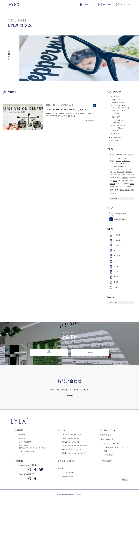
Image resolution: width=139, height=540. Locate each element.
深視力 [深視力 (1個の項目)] (132, 180)
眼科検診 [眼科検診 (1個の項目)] (126, 183)
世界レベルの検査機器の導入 (71, 466)
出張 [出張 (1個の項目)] (119, 174)
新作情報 (115, 122)
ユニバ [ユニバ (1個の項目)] (111, 174)
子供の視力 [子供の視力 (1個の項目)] (113, 177)
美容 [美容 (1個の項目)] (117, 186)
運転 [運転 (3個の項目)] (132, 190)
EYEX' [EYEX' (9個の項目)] (130, 155)
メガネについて (67, 105)
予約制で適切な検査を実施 (71, 470)
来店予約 (61, 500)
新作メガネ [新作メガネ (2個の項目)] (125, 180)
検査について (116, 100)
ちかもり (114, 256)
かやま (114, 276)
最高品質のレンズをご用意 (71, 474)
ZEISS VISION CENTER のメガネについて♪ (66, 110)
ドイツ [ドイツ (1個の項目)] (125, 163)
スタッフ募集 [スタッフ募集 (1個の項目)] (113, 163)
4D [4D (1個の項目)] (110, 154)
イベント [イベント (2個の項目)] (112, 161)
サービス (61, 462)
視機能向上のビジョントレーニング (74, 485)
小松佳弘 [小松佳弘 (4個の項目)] (124, 177)
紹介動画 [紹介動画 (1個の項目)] (112, 186)
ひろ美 (114, 245)
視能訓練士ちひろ (117, 240)
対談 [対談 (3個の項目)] (118, 177)
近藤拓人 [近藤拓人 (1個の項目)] (127, 190)
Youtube (114, 133)
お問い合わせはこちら (69, 423)
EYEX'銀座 (115, 219)
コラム (113, 97)
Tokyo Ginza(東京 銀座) (27, 506)
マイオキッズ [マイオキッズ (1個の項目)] (120, 172)
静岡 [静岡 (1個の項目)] (111, 193)
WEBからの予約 (67, 508)
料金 (105, 483)
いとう (114, 271)
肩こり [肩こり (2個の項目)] (121, 186)
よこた (114, 261)
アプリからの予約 (68, 504)
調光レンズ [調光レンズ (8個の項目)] (114, 190)
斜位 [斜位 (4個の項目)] (115, 181)
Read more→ (91, 120)
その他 (114, 113)
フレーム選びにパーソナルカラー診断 (74, 477)
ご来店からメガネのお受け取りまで (116, 479)
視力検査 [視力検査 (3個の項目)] (128, 187)
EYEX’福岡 (115, 214)
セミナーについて (117, 110)
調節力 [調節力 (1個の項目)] (122, 190)
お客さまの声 (106, 493)
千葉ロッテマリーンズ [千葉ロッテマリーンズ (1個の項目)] (128, 174)
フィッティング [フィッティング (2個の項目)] (126, 169)
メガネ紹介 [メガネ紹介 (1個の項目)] (129, 172)
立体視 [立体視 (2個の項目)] (132, 184)
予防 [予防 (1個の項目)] (115, 174)
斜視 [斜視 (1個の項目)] (119, 180)
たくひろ (114, 250)
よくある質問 (115, 137)
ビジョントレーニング (119, 108)
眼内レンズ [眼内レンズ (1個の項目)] (119, 183)
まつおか (114, 266)
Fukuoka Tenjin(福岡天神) (28, 497)
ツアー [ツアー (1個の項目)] (120, 163)
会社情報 (19, 462)
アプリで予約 (125, 4)
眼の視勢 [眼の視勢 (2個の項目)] (112, 184)
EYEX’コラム (20, 25)
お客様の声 (114, 140)
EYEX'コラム (106, 467)
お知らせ (114, 117)
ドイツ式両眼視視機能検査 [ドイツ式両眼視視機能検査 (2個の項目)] (118, 166)
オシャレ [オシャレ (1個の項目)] (118, 161)
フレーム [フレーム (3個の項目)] (113, 172)
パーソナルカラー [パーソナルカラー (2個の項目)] (115, 169)
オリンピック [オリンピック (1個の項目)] (126, 161)
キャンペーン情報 (117, 125)
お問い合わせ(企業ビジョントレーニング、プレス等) (32, 479)
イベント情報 (116, 120)
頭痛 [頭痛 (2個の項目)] (114, 193)
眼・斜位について (117, 102)
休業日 (114, 130)
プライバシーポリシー (26, 483)
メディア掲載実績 (25, 474)
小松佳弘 (114, 235)
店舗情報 (19, 493)
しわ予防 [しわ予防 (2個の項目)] (112, 158)
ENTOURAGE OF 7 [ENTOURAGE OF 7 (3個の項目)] (119, 155)
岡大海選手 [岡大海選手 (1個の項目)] (132, 177)
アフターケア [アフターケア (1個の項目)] (127, 158)
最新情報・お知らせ (66, 493)
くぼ (113, 287)
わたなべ (114, 282)
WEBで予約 (107, 4)
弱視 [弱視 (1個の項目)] (111, 180)
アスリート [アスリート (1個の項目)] (119, 158)
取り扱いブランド (108, 462)
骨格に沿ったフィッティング (71, 481)
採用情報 (22, 470)
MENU (86, 4)
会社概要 (22, 466)
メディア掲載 (116, 128)
